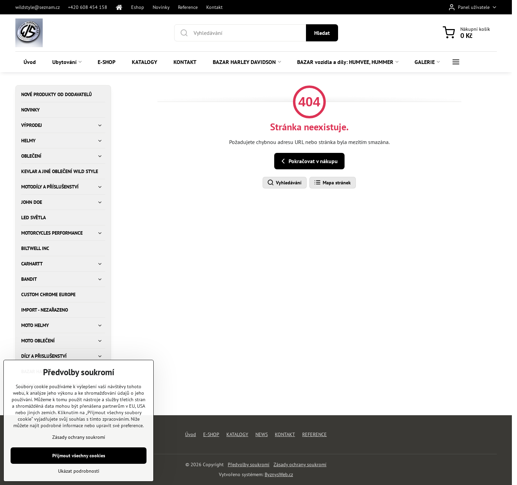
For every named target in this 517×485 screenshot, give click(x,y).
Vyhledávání (284, 182)
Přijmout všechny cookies (78, 465)
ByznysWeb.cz (279, 474)
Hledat (322, 32)
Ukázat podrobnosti (78, 480)
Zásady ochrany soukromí (300, 464)
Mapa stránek (332, 182)
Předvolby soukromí (248, 464)
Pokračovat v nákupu (308, 161)
